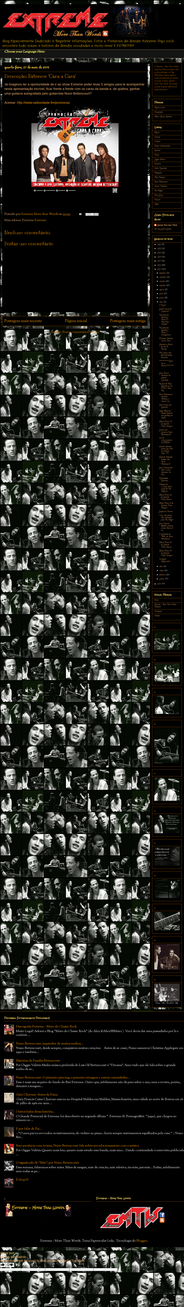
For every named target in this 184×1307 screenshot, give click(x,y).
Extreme (40, 220)
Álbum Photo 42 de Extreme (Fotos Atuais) (165, 497)
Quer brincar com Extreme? (165, 406)
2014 (159, 584)
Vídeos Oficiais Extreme (163, 116)
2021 (159, 244)
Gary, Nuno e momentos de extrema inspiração (164, 377)
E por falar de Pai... (29, 1128)
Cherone (157, 137)
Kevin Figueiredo (160, 168)
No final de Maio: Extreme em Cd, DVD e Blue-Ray (165, 387)
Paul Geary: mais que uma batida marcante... (165, 355)
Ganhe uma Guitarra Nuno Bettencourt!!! (165, 432)
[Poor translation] (10, 1265)
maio (161, 302)
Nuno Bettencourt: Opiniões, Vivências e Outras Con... (166, 398)
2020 (159, 248)
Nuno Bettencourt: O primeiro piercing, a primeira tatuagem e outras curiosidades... (73, 1077)
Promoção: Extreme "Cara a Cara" (166, 339)
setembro (162, 285)
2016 (159, 265)
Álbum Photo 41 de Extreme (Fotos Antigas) (166, 505)
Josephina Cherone (165, 511)
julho (161, 293)
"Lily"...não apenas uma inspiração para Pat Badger (166, 518)
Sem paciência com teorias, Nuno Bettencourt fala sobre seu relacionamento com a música (77, 1145)
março (161, 570)
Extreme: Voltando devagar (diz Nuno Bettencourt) (165, 460)
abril (161, 566)
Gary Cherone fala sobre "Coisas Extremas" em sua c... (165, 471)
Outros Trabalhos (160, 186)
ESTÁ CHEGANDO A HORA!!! (165, 440)
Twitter (157, 615)
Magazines (158, 173)
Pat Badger (158, 190)
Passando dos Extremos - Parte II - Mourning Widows (164, 320)
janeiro (162, 579)
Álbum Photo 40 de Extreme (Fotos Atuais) (165, 545)
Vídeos (156, 204)
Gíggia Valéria (159, 159)
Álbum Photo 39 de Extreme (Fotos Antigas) (166, 553)
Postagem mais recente (23, 321)
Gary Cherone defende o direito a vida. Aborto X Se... (166, 527)
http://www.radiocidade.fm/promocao (43, 102)
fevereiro (162, 575)
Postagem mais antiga (128, 321)
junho (161, 298)
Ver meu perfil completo (162, 229)
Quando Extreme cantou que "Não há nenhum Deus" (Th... (166, 450)
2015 (159, 269)
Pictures (157, 199)
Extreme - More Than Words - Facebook (166, 605)
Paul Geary (158, 195)
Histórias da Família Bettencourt (38, 1060)
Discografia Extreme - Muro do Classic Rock (46, 1026)
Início (156, 600)
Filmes (156, 155)
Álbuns (156, 132)
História (157, 164)
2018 (159, 257)
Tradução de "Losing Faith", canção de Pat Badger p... (165, 488)
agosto (162, 289)
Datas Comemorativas (162, 146)
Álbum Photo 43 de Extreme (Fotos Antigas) (166, 424)
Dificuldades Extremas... (164, 479)
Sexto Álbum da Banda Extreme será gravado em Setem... (166, 414)
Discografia (158, 112)
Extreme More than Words (167, 225)
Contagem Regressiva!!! (164, 560)
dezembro (162, 273)
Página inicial (76, 321)
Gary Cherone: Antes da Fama (37, 1094)
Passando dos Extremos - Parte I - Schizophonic (165, 331)
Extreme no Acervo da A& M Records (166, 347)
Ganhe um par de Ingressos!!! (165, 310)
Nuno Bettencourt (161, 182)
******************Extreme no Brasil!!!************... (166, 365)
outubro (162, 281)
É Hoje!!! (162, 305)
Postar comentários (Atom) (80, 332)
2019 (159, 253)
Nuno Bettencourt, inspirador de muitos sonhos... (49, 1043)
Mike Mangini (159, 177)
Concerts (157, 141)
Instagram (158, 611)
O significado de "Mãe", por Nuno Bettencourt (166, 536)
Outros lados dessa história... (35, 1111)
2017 (159, 261)
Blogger (141, 1240)
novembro (163, 277)
